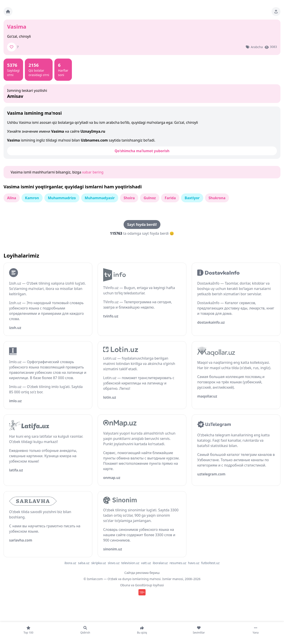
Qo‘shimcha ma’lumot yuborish (141, 150)
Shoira (129, 197)
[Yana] (255, 630)
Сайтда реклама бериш (142, 573)
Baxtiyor (192, 197)
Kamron (32, 197)
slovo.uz (114, 563)
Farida (170, 197)
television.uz (130, 563)
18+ (142, 592)
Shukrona (217, 197)
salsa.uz (83, 563)
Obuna (125, 585)
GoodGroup (143, 585)
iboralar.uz (160, 563)
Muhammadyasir (100, 197)
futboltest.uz (210, 563)
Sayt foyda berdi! (142, 224)
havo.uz (193, 563)
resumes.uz (178, 563)
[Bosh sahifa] (8, 11)
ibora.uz (70, 563)
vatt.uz (146, 563)
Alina (11, 197)
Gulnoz (150, 197)
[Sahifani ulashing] (276, 11)
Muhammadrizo (62, 197)
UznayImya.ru (92, 131)
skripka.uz (98, 563)
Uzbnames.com (94, 140)
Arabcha (257, 47)
